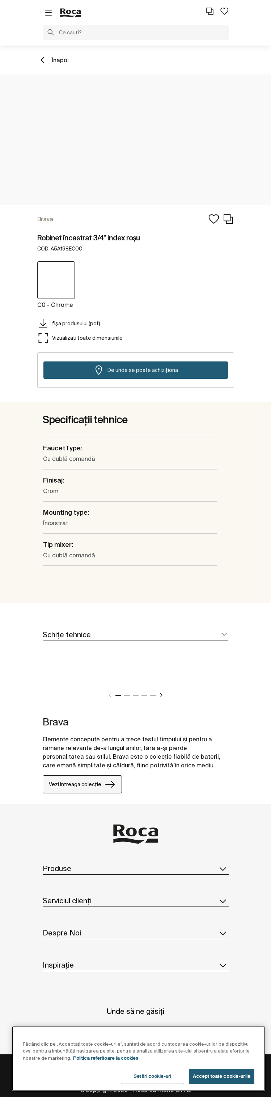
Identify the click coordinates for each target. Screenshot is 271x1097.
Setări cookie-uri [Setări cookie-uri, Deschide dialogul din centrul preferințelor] (152, 1076)
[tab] (136, 634)
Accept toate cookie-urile (221, 1076)
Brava (56, 721)
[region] (138, 1058)
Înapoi (60, 60)
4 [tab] (144, 695)
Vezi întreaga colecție (82, 784)
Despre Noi (136, 933)
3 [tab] (136, 695)
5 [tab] (153, 695)
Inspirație (136, 965)
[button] (50, 33)
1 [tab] (118, 695)
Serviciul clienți (136, 901)
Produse (136, 868)
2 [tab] (127, 695)
